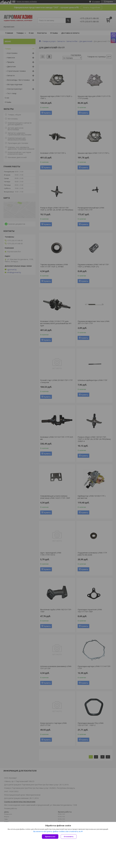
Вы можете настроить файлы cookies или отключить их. (57, 831)
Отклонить (68, 836)
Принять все (50, 836)
